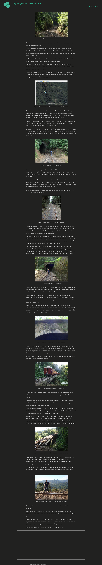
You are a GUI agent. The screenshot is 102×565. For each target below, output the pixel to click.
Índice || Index (93, 6)
